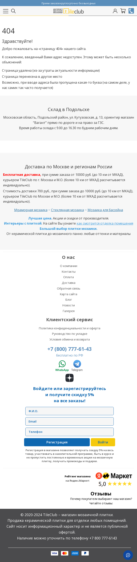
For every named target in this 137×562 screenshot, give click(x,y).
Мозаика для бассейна (105, 210)
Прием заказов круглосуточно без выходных (68, 3)
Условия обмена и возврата (69, 339)
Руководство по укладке (69, 334)
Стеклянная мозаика (67, 210)
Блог (68, 299)
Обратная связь (68, 288)
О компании (68, 266)
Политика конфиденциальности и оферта (69, 328)
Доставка (68, 283)
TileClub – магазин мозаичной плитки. (78, 514)
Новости (68, 305)
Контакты (69, 271)
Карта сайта (68, 294)
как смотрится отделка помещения (105, 223)
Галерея (69, 311)
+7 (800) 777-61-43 (69, 348)
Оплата (68, 277)
